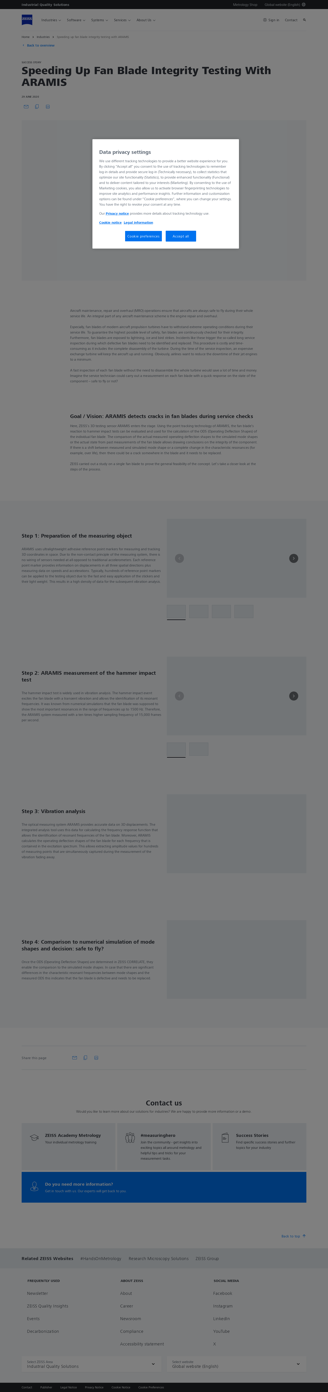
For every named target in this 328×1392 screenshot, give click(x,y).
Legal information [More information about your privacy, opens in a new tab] (138, 222)
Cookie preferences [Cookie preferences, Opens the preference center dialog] (143, 236)
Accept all (181, 236)
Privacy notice (117, 213)
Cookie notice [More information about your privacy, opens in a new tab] (110, 222)
